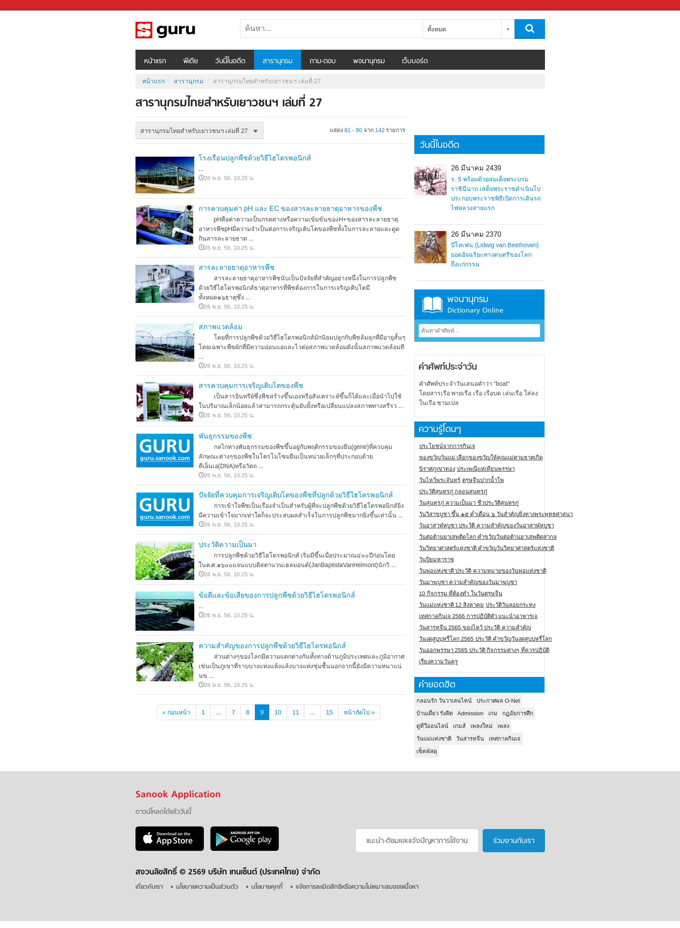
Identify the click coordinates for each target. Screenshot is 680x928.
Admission (470, 713)
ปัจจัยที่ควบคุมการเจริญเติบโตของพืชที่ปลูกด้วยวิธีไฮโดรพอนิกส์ (296, 495)
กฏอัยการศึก (517, 713)
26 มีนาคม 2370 (476, 234)
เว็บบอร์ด (415, 61)
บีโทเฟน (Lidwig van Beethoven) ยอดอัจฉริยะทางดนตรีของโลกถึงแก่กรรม (494, 254)
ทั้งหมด (436, 29)
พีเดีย (190, 61)
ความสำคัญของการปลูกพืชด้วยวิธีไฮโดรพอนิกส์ (272, 645)
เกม (492, 713)
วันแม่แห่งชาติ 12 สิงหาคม (451, 605)
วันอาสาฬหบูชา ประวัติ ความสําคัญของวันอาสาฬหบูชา (486, 525)
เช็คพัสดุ (426, 751)
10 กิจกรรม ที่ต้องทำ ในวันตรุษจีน (460, 593)
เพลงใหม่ (481, 726)
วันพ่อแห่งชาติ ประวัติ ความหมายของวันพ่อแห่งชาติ (482, 571)
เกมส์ (459, 726)
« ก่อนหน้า (176, 712)
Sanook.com (26, 5)
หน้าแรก (155, 61)
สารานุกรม (277, 61)
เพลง (503, 726)
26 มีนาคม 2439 (476, 168)
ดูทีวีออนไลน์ (432, 726)
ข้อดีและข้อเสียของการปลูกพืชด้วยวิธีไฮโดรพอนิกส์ (277, 595)
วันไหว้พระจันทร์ (439, 480)
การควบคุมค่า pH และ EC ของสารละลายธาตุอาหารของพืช (290, 208)
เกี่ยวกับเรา (149, 887)
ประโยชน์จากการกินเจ (447, 446)
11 (295, 712)
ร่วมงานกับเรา (514, 841)
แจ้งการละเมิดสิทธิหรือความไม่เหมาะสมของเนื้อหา (357, 887)
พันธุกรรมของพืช (225, 436)
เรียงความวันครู (438, 661)
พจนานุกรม (369, 61)
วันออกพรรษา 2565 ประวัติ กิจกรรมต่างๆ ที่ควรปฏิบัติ (484, 650)
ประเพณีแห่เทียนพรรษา (486, 469)
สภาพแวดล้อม (221, 326)
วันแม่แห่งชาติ (433, 738)
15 (329, 712)
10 (277, 712)
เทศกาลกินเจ (505, 738)
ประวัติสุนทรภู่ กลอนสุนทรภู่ (453, 491)
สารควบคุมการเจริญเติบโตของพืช (251, 385)
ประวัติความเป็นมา (228, 544)
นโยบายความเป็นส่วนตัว (207, 887)
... (218, 712)
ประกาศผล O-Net (498, 700)
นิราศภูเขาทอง (437, 469)
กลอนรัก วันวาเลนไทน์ (444, 700)
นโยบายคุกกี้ (267, 887)
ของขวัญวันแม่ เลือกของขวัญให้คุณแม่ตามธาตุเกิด (481, 457)
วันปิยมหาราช (436, 559)
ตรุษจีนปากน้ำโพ (483, 480)
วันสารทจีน (470, 738)
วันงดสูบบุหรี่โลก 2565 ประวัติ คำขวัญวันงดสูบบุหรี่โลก (485, 639)
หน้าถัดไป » (359, 712)
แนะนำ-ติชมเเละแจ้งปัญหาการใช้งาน (417, 841)
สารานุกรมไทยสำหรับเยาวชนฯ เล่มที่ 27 (181, 30)
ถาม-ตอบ (323, 61)
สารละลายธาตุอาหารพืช (236, 267)
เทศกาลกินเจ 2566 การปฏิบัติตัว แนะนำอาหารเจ (478, 616)
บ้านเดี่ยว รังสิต (434, 713)
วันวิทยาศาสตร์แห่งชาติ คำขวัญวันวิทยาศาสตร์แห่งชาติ (487, 548)
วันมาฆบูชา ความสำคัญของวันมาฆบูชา (468, 582)
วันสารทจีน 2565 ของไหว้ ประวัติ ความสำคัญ (475, 627)
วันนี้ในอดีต (230, 61)
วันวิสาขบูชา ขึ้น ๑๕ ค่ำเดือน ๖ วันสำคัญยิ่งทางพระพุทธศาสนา (496, 514)
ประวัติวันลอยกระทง (510, 605)
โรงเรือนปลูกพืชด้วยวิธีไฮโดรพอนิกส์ (255, 158)
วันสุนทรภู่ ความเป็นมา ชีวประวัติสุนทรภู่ (469, 503)
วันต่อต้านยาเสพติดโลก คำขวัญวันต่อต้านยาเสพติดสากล (488, 537)
